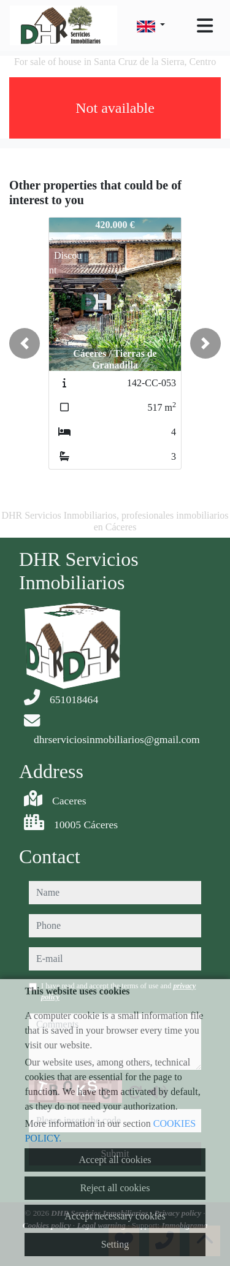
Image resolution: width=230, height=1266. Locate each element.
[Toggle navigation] (205, 25)
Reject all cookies (115, 1188)
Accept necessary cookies (114, 1216)
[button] (24, 343)
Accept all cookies (115, 1159)
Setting (115, 1244)
